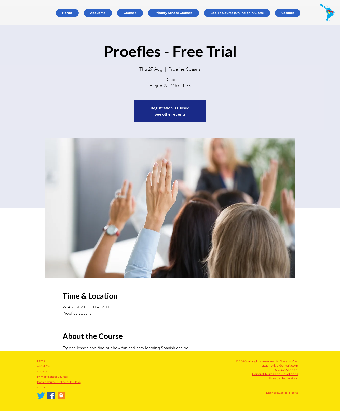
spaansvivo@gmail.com (280, 365)
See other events (170, 113)
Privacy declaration (283, 378)
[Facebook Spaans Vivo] (51, 395)
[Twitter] (41, 395)
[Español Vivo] (61, 395)
